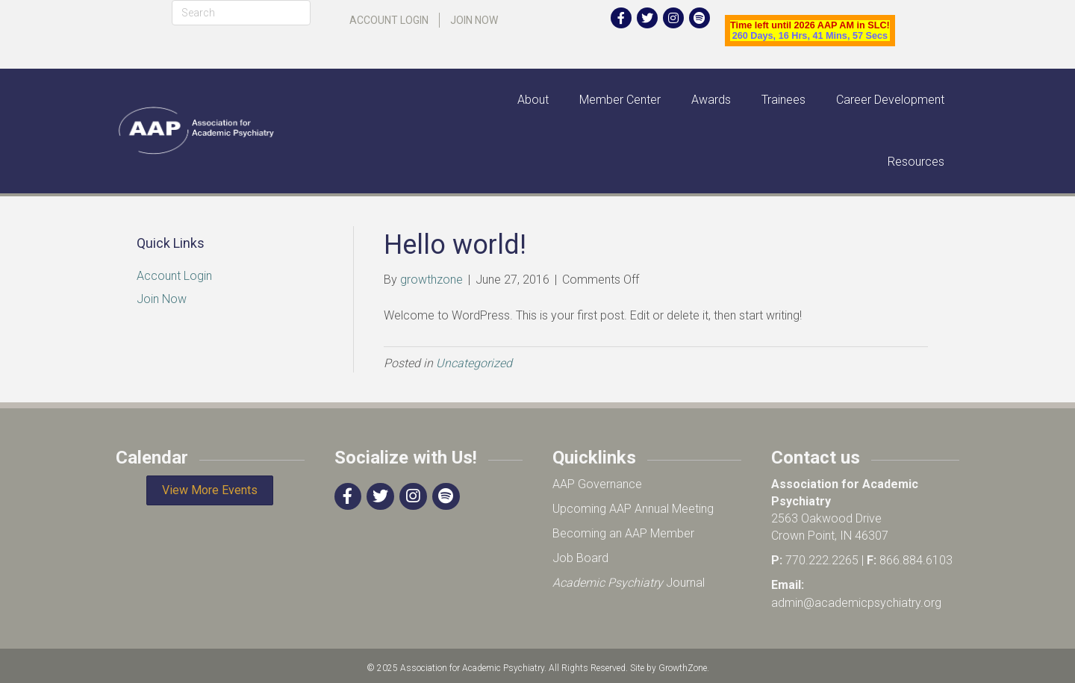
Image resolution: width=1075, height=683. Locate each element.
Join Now (474, 20)
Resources (916, 162)
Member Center (620, 100)
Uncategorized (474, 363)
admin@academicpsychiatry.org (856, 603)
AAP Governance (597, 484)
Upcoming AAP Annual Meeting (633, 509)
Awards (711, 100)
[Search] (241, 12)
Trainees (783, 100)
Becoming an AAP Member (623, 533)
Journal (628, 583)
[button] (209, 490)
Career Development (890, 100)
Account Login (389, 20)
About (533, 100)
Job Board (580, 558)
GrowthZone (682, 668)
